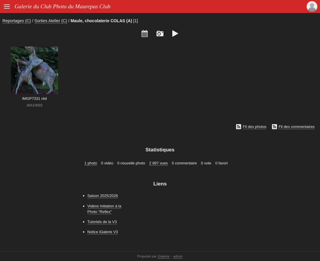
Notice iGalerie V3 (102, 232)
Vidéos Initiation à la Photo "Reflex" (104, 209)
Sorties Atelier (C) (50, 20)
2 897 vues (158, 163)
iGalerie (164, 256)
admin (177, 256)
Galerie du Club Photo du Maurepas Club (62, 6)
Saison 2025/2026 (102, 195)
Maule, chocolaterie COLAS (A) (101, 20)
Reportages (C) (16, 20)
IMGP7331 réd (34, 98)
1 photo (91, 163)
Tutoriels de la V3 (102, 222)
